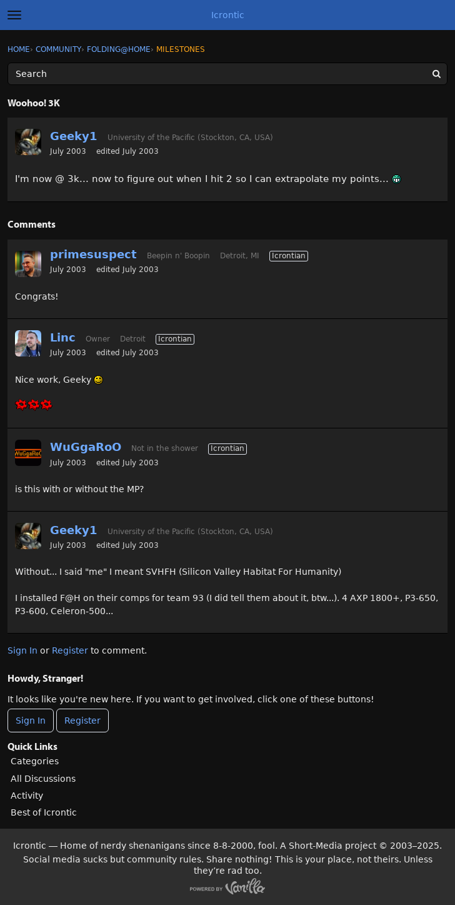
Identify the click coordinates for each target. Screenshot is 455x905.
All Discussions (43, 779)
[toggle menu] (14, 15)
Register (70, 650)
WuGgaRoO (85, 446)
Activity (27, 796)
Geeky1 (74, 136)
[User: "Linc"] (28, 343)
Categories (35, 761)
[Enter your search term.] (228, 74)
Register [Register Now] (82, 720)
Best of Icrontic (44, 812)
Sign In (23, 650)
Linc (63, 337)
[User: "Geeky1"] (28, 142)
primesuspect (93, 254)
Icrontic (227, 15)
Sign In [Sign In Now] (31, 720)
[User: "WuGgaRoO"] (28, 453)
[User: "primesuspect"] (28, 264)
